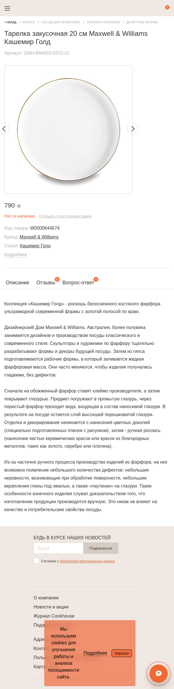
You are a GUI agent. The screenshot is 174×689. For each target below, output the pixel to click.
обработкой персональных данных (87, 561)
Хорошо (122, 653)
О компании (46, 597)
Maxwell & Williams (39, 237)
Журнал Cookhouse (54, 616)
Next (132, 128)
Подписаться (101, 548)
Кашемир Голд (35, 245)
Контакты (43, 648)
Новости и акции (51, 606)
